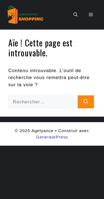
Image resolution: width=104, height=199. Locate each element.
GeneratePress (52, 137)
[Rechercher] (86, 102)
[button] (75, 14)
